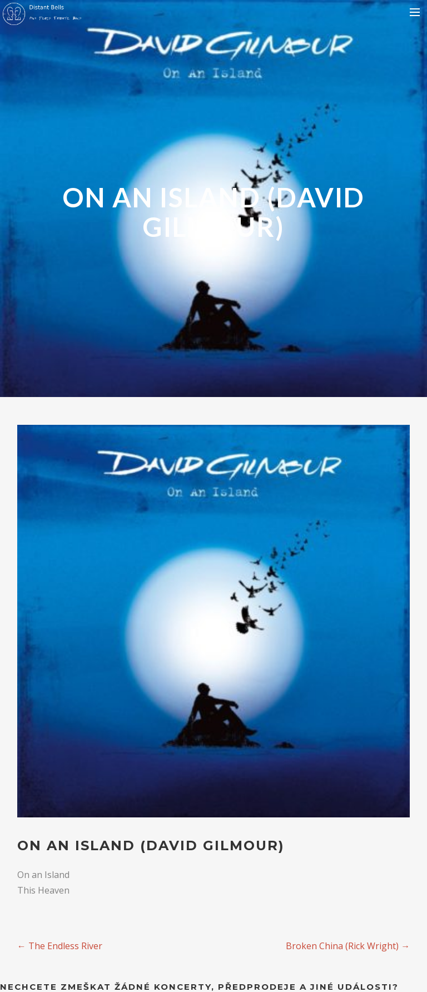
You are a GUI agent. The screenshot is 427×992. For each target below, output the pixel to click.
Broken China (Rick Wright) (348, 946)
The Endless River (59, 946)
